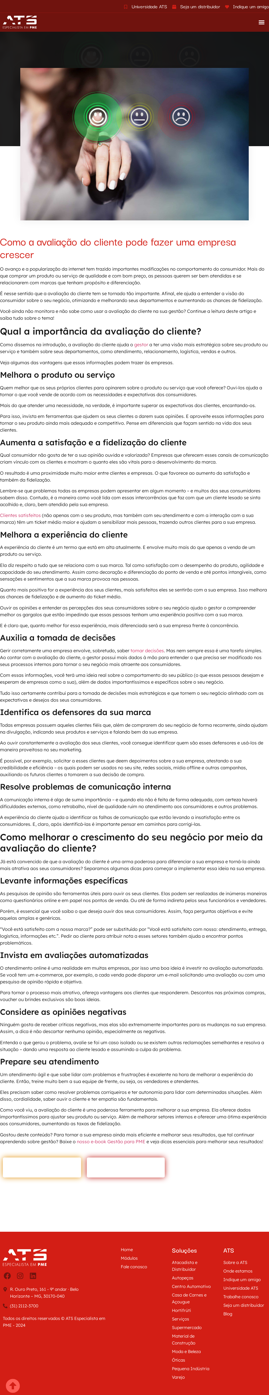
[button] (261, 22)
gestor (141, 344)
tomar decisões (146, 650)
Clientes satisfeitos (20, 515)
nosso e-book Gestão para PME (111, 1141)
